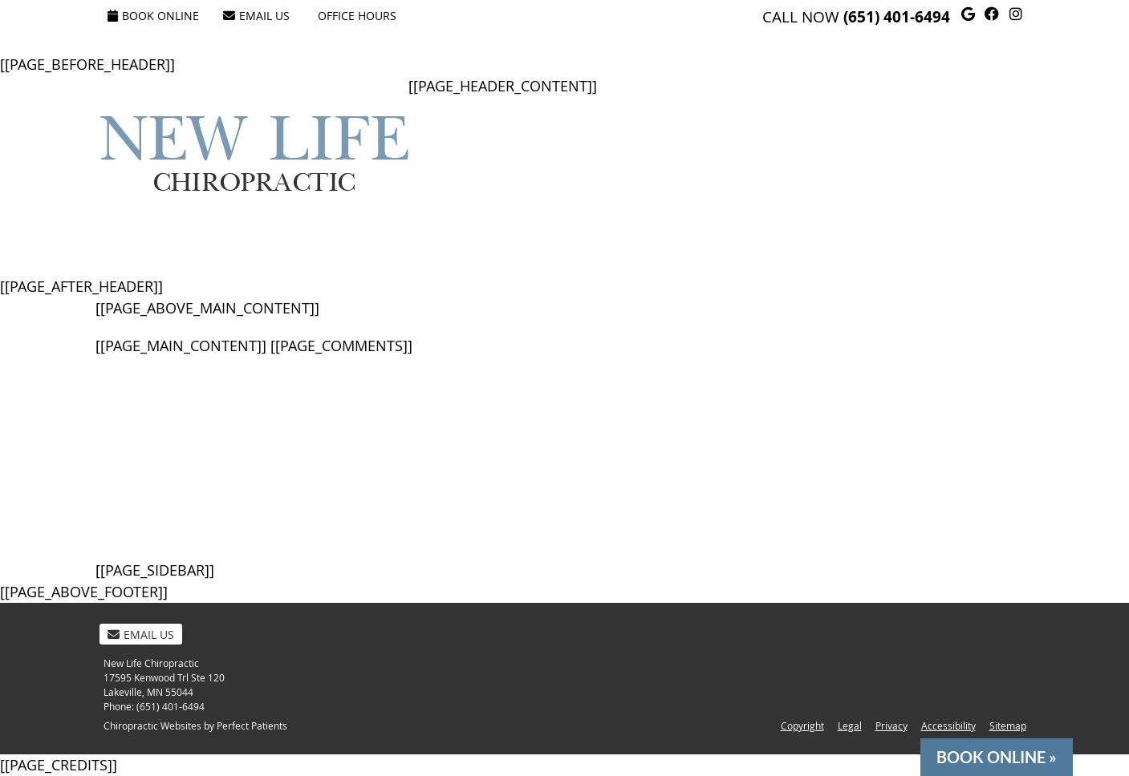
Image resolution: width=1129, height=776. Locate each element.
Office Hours (357, 15)
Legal (850, 725)
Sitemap (1007, 725)
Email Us (256, 15)
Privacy (891, 725)
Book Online (153, 15)
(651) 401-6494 (896, 16)
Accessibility (948, 725)
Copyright (802, 725)
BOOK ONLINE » (996, 757)
